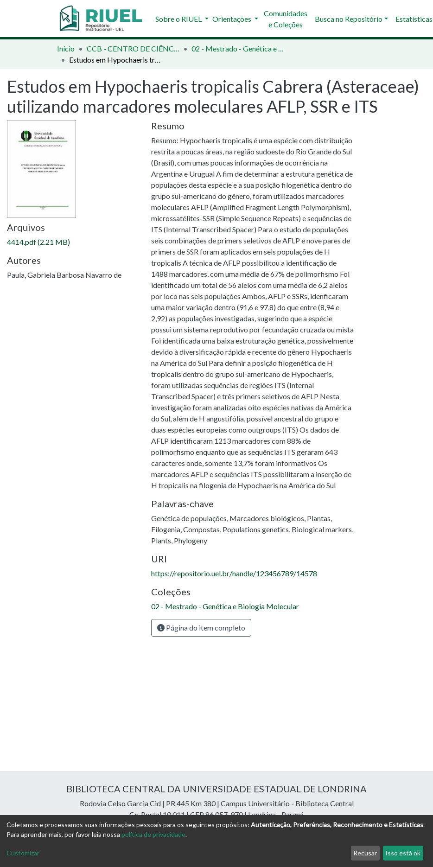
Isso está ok (402, 853)
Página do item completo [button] (201, 627)
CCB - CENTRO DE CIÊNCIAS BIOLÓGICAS (133, 48)
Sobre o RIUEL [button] (179, 18)
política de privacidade (153, 834)
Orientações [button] (232, 18)
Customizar (22, 853)
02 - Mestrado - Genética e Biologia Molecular (237, 48)
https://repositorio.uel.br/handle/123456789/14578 (234, 573)
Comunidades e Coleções (285, 19)
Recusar (365, 853)
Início (66, 48)
